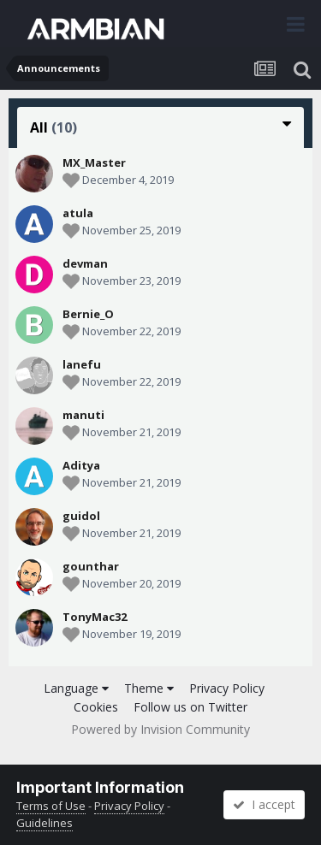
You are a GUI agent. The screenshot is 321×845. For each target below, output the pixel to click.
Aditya (81, 465)
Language (76, 688)
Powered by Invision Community (160, 729)
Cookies (96, 707)
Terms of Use (51, 805)
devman (85, 263)
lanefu (81, 364)
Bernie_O (88, 314)
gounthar (90, 566)
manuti (83, 414)
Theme (149, 688)
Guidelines (44, 822)
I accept (264, 804)
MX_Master (94, 162)
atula (77, 213)
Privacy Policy (227, 688)
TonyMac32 (94, 616)
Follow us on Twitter (190, 707)
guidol (81, 515)
